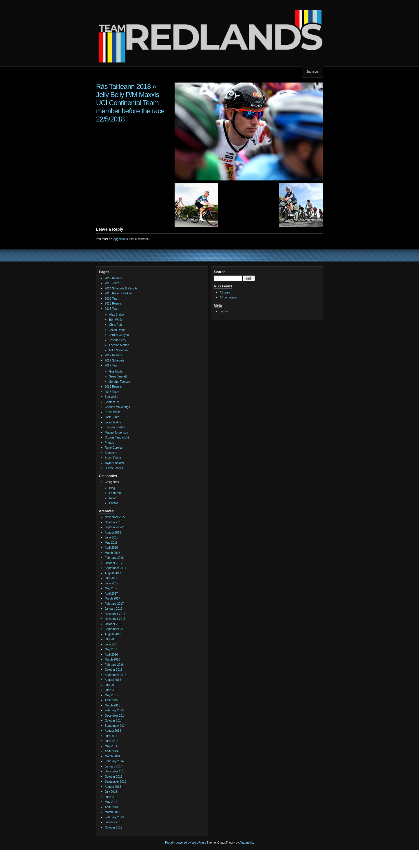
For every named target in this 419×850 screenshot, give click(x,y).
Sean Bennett (118, 376)
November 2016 (115, 618)
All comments (228, 297)
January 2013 (113, 822)
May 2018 (111, 542)
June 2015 (111, 690)
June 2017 (111, 583)
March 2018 (112, 552)
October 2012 (113, 827)
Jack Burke (112, 417)
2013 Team (112, 283)
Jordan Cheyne (119, 335)
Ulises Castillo (114, 468)
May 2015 (111, 695)
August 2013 (113, 786)
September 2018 (115, 527)
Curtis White (112, 412)
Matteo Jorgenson (116, 432)
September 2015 (115, 675)
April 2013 (111, 807)
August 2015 (113, 679)
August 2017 (113, 573)
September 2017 (115, 568)
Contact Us (112, 402)
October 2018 (113, 522)
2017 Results (113, 355)
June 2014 (111, 740)
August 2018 (113, 532)
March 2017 (112, 598)
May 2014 (111, 746)
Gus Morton (116, 371)
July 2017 (111, 578)
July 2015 (111, 685)
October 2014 (113, 720)
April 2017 (111, 593)
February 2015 (114, 710)
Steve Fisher (113, 457)
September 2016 (115, 629)
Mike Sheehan (118, 350)
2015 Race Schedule (118, 293)
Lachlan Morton (119, 345)
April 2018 (111, 547)
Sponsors (312, 71)
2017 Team (112, 365)
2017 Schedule (114, 360)
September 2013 (115, 781)
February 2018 (114, 557)
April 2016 (111, 654)
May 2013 (111, 802)
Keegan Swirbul (115, 427)
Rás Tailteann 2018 (123, 86)
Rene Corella (113, 447)
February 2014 (114, 761)
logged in (119, 239)
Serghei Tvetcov (119, 381)
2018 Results (113, 386)
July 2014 (111, 736)
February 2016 (114, 664)
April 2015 (111, 700)
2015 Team (112, 298)
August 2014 (113, 730)
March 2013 (112, 812)
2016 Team (112, 308)
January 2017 (113, 608)
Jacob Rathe (117, 330)
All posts (225, 292)
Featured (115, 493)
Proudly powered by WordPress (185, 842)
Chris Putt (115, 324)
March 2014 (112, 756)
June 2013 (111, 797)
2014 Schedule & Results (121, 288)
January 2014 (113, 766)
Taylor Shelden (114, 463)
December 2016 (115, 613)
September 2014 (115, 725)
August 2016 (113, 634)
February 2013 (114, 817)
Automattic (246, 842)
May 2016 (111, 649)
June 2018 (111, 537)
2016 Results (113, 303)
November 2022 (115, 517)
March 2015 (112, 705)
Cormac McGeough (117, 407)
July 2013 (111, 791)
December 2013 (115, 771)
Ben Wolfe (115, 319)
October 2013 (113, 776)
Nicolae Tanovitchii (117, 437)
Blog (112, 488)
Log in (224, 311)
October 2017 (113, 563)
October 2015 (113, 669)
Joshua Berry (117, 340)
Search (220, 272)
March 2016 (112, 659)
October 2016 (113, 624)
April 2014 (111, 751)
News (112, 498)
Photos (109, 442)
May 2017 (111, 588)
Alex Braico (116, 314)
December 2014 (115, 715)
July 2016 (111, 639)
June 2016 (111, 644)
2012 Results (113, 278)
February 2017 (114, 603)
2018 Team (112, 391)
